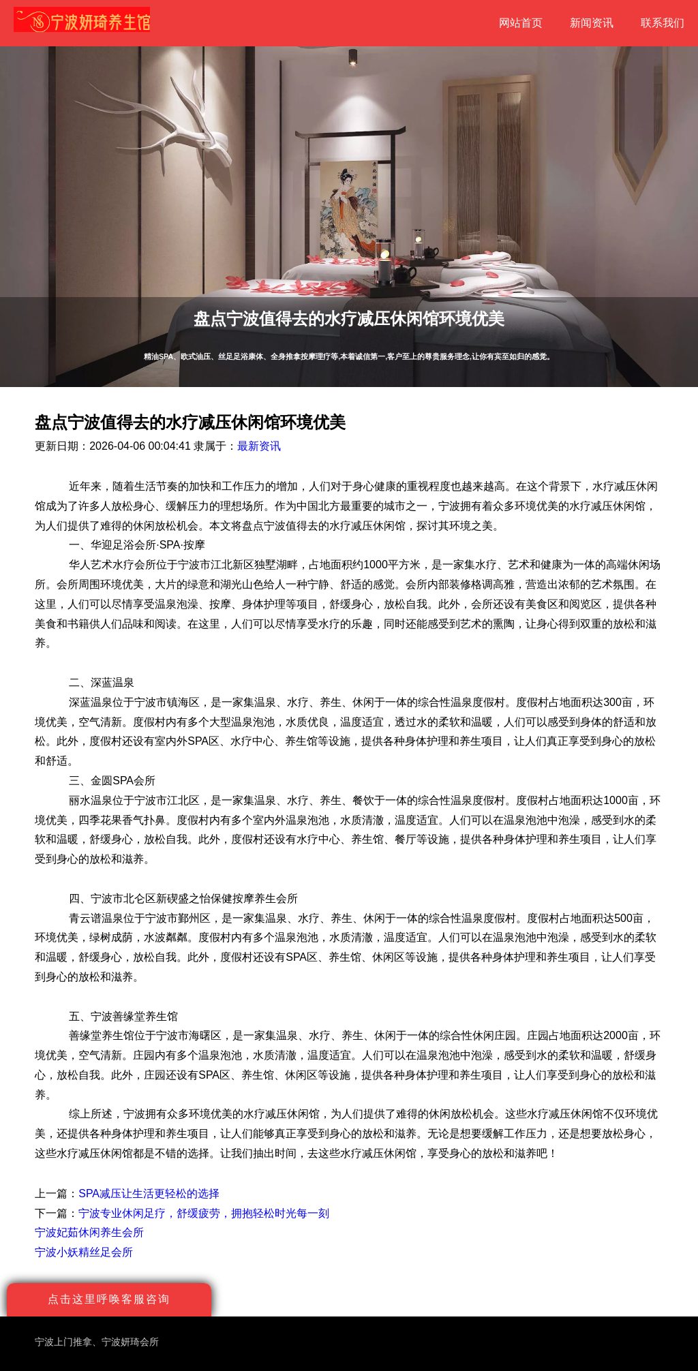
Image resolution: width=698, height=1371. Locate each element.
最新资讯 (259, 446)
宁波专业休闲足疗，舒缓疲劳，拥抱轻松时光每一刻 (203, 1213)
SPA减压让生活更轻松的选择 (148, 1193)
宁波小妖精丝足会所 (84, 1252)
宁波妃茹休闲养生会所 (89, 1232)
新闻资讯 (591, 23)
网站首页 (521, 23)
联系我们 (662, 23)
